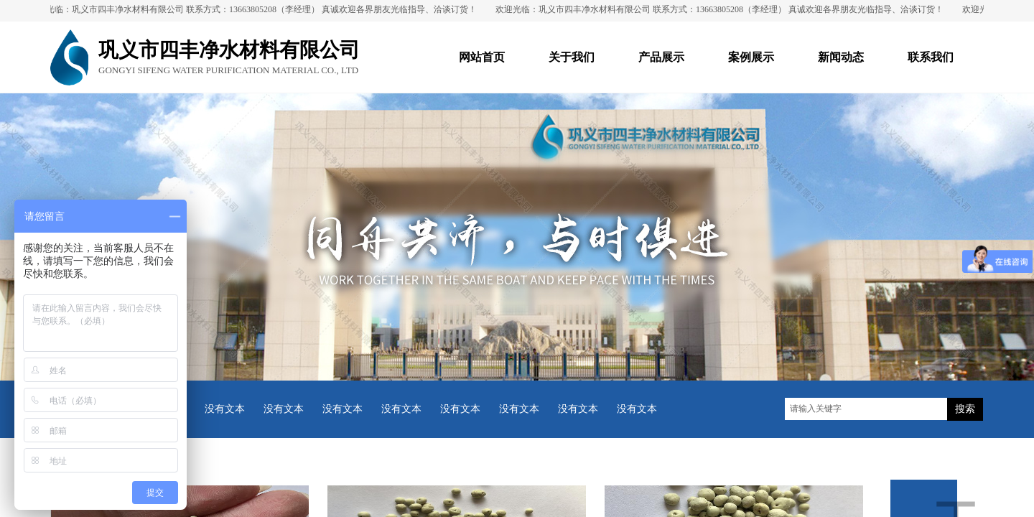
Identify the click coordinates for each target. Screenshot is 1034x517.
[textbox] (866, 409)
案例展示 (751, 57)
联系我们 (931, 57)
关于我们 (572, 57)
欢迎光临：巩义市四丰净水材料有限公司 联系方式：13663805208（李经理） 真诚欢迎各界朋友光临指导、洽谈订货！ (256, 9)
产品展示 (661, 57)
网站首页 (482, 57)
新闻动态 (841, 57)
